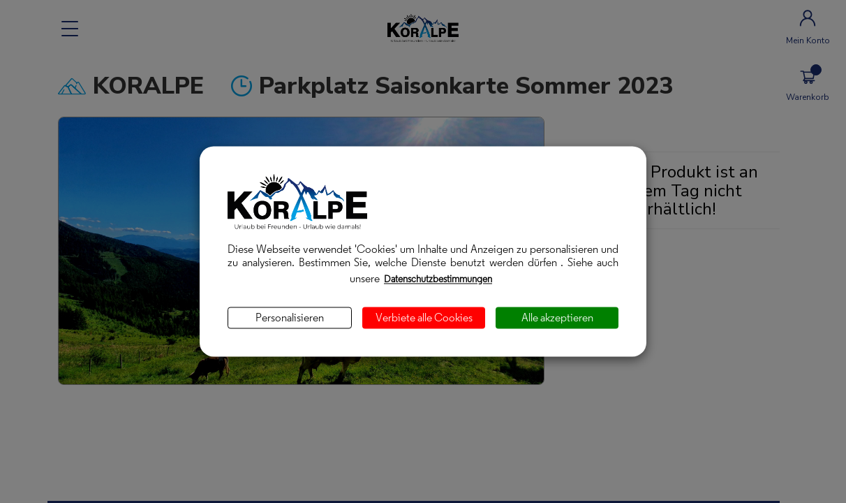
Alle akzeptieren (557, 317)
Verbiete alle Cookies (424, 317)
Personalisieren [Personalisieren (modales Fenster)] (289, 317)
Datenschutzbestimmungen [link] (438, 278)
